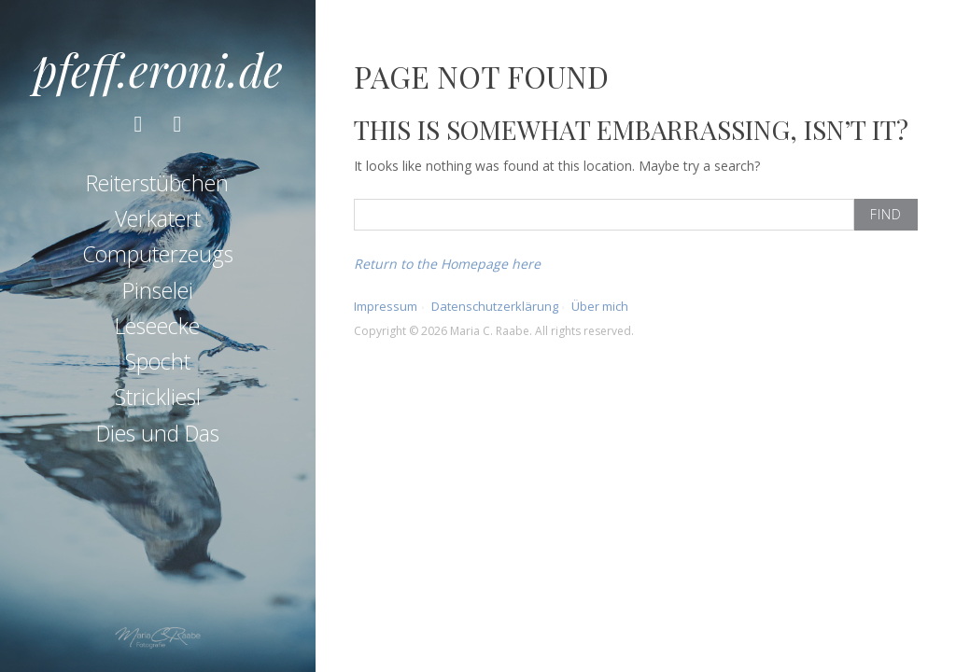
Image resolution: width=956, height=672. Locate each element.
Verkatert (158, 218)
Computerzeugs (157, 254)
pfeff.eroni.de (158, 69)
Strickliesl (158, 397)
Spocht (157, 361)
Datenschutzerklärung (494, 306)
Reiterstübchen (157, 183)
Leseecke (157, 326)
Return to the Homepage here (447, 264)
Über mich (599, 306)
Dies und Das (157, 433)
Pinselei (157, 290)
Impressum (385, 306)
